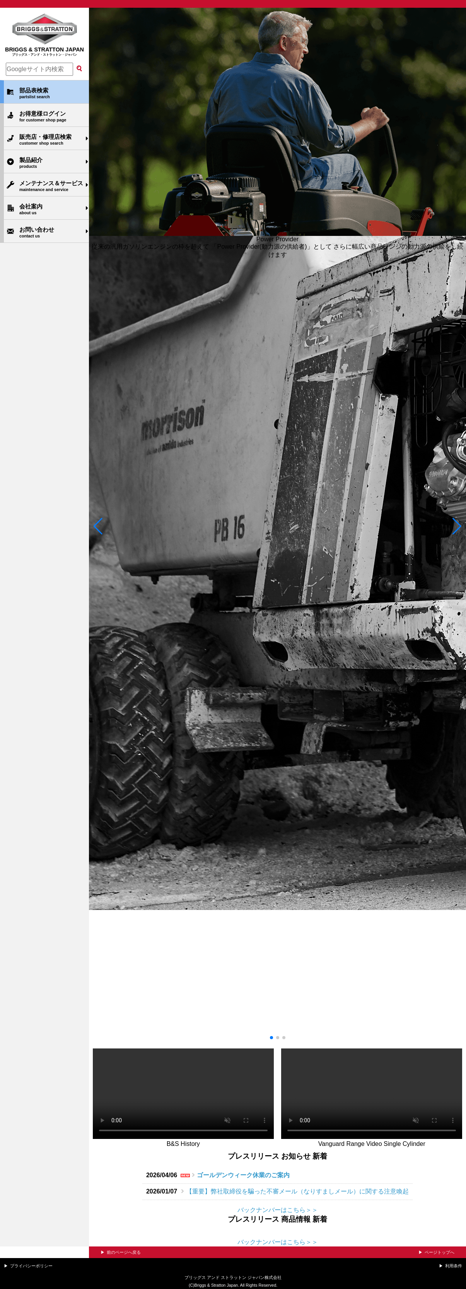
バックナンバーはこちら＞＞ (277, 1210)
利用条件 (453, 1265)
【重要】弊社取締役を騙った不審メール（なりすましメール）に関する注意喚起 (297, 1191)
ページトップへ (439, 1252)
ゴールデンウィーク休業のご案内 (243, 1175)
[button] (98, 526)
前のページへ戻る (124, 1252)
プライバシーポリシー (31, 1265)
